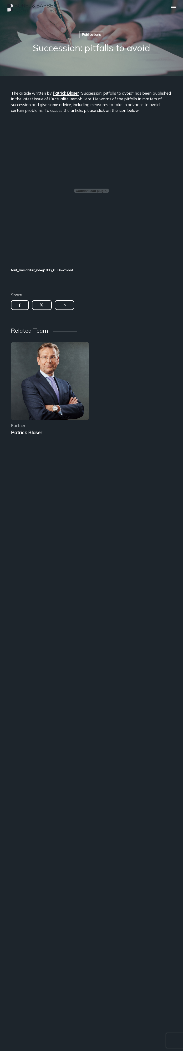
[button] (173, 7)
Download (65, 270)
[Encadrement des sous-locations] (50, 382)
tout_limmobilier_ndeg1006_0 (33, 270)
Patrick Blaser (66, 93)
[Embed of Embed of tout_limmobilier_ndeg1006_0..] (91, 190)
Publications (91, 34)
